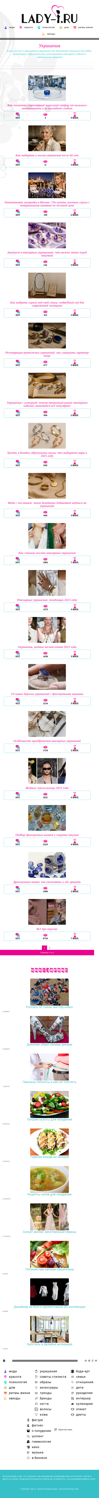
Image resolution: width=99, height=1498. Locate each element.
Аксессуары (46, 1387)
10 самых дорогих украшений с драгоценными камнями (47, 693)
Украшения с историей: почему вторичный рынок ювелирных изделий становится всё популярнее (47, 404)
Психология (46, 27)
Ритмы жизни (83, 27)
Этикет (78, 1409)
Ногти (42, 1404)
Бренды (43, 1398)
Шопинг (35, 1436)
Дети (77, 1387)
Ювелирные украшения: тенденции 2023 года (47, 599)
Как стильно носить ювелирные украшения (47, 552)
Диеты (78, 1414)
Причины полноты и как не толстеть (49, 1082)
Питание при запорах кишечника (49, 1269)
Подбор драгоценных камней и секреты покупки (47, 834)
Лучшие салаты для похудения (49, 1119)
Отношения (82, 1382)
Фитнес (35, 1425)
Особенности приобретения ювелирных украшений (47, 740)
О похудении (39, 1431)
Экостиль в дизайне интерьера (49, 1344)
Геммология (39, 1441)
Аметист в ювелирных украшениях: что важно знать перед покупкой (47, 254)
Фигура (35, 1420)
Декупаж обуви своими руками (49, 1044)
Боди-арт (80, 1371)
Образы (43, 1382)
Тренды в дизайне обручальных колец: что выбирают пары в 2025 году (47, 454)
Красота (26, 27)
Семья (78, 1377)
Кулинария (82, 1404)
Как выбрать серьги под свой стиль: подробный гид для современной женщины (47, 304)
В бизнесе (37, 1458)
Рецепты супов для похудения (49, 1194)
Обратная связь (65, 1429)
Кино (33, 1447)
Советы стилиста (50, 1377)
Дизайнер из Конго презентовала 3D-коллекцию (49, 1307)
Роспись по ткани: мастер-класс (49, 1007)
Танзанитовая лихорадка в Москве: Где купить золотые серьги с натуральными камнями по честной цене (47, 204)
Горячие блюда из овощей (49, 1157)
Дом (64, 27)
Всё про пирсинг (47, 928)
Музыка (35, 1452)
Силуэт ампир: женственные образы (49, 1232)
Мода (9, 27)
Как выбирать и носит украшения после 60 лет (47, 155)
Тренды (43, 1393)
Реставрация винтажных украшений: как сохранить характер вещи (47, 354)
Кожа (41, 1414)
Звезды (48, 34)
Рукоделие (82, 1393)
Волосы (43, 1409)
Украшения (46, 1371)
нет (18, 117)
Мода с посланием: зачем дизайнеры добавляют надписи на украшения (47, 504)
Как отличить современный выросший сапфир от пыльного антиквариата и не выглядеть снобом (47, 107)
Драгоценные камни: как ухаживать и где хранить (47, 881)
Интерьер (81, 1398)
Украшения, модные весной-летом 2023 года (47, 646)
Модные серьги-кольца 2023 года (47, 787)
